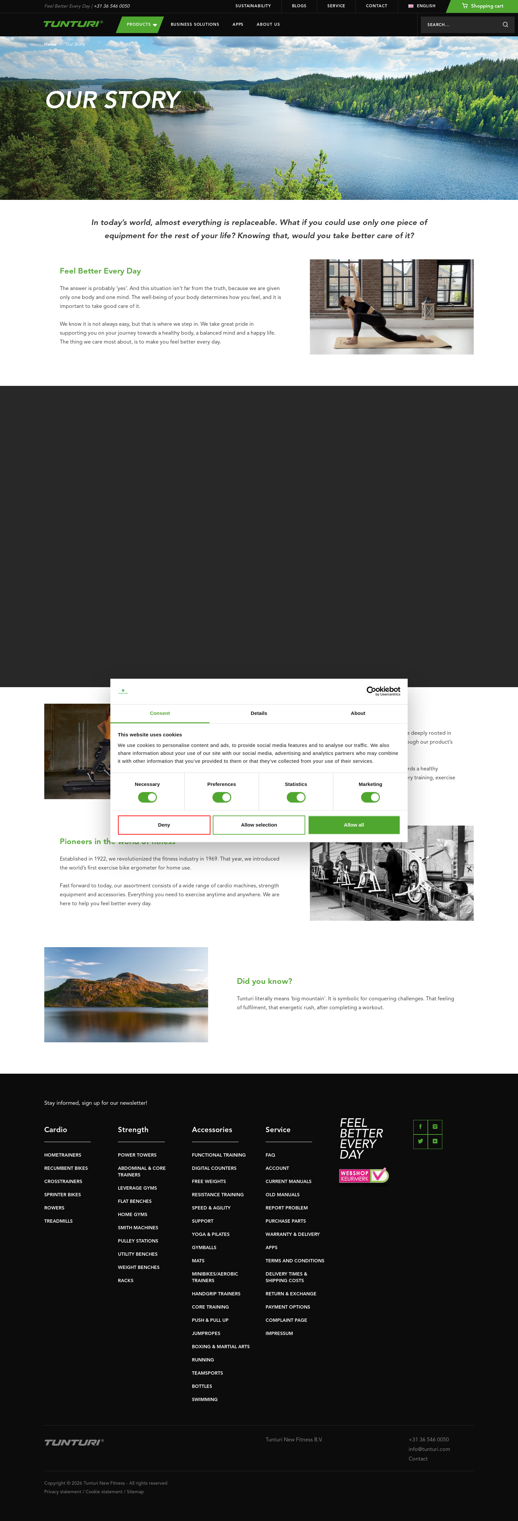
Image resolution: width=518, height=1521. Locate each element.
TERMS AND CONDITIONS (295, 1261)
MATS (198, 1261)
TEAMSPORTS (207, 1373)
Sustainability (253, 6)
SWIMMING (205, 1399)
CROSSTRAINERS (63, 1181)
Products (142, 24)
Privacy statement (62, 1492)
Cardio (55, 1130)
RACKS (125, 1281)
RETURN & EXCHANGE (291, 1294)
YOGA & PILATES (211, 1234)
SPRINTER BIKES (62, 1195)
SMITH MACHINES (138, 1228)
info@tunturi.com (429, 1449)
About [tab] (358, 713)
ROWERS (54, 1208)
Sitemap (135, 1492)
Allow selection (259, 825)
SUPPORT (202, 1221)
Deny (164, 825)
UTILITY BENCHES (138, 1254)
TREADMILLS (58, 1221)
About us (268, 25)
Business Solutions (195, 25)
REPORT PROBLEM (287, 1208)
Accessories (212, 1130)
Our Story (75, 44)
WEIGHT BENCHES (139, 1267)
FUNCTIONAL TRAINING (219, 1155)
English (422, 6)
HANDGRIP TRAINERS (216, 1294)
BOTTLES (202, 1386)
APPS (272, 1247)
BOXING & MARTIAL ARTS (221, 1347)
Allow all (354, 825)
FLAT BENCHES (135, 1201)
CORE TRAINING (210, 1307)
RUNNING (203, 1360)
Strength (133, 1130)
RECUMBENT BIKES (66, 1168)
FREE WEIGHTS (209, 1181)
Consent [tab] (160, 713)
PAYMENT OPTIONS (288, 1307)
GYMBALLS (204, 1247)
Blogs (299, 6)
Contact (376, 6)
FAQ (270, 1155)
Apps (238, 25)
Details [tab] (259, 713)
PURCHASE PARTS (286, 1221)
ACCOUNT (277, 1168)
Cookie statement (104, 1492)
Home (50, 44)
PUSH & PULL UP (210, 1320)
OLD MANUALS (283, 1195)
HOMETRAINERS (62, 1155)
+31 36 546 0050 (111, 6)
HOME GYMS (132, 1214)
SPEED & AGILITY (211, 1208)
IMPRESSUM (279, 1333)
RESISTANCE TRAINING (218, 1195)
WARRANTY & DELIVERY (293, 1234)
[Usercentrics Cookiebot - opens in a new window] (371, 691)
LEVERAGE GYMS (137, 1188)
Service (336, 6)
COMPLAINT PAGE (286, 1320)
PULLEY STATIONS (138, 1241)
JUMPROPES (206, 1333)
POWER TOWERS (137, 1155)
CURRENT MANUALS (289, 1181)
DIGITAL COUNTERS (214, 1168)
